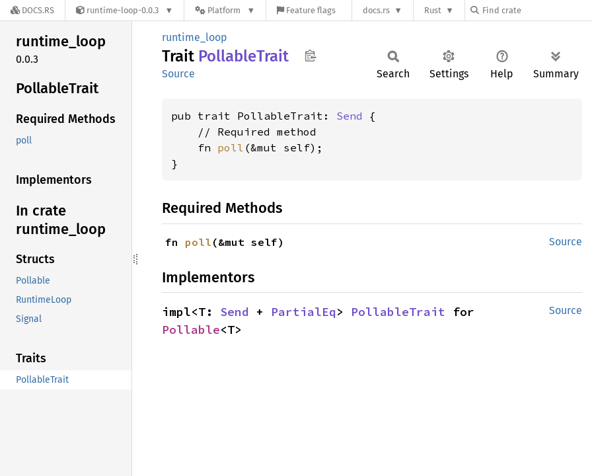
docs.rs (376, 10)
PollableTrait (398, 311)
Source (178, 73)
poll (230, 147)
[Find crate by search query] (536, 10)
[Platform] (225, 10)
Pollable (191, 329)
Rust (432, 10)
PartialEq (303, 311)
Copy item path (310, 55)
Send (349, 115)
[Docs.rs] (32, 10)
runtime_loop (194, 37)
